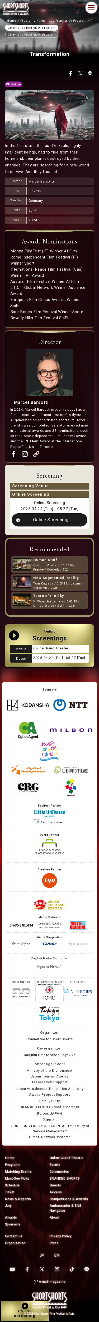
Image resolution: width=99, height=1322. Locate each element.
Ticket (10, 1192)
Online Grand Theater (67, 1158)
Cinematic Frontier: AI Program (31, 34)
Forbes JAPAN (49, 1113)
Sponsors (13, 1224)
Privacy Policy (61, 1236)
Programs (13, 1165)
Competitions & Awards (69, 1199)
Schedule (12, 1185)
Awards (11, 1217)
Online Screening (51, 519)
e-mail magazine (52, 1281)
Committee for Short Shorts (49, 1039)
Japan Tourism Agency (50, 1076)
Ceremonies (59, 1171)
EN (56, 1255)
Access (56, 1192)
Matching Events (18, 1171)
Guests (55, 1185)
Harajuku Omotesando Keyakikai (50, 1055)
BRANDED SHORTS (65, 1178)
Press (54, 1243)
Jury (8, 1206)
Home (10, 1158)
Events (55, 1165)
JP (42, 1255)
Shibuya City (49, 1101)
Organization (15, 1243)
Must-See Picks (17, 1178)
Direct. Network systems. (50, 1137)
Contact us (14, 1236)
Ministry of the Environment (50, 1070)
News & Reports (18, 1199)
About (55, 1217)
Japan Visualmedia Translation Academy (50, 1089)
